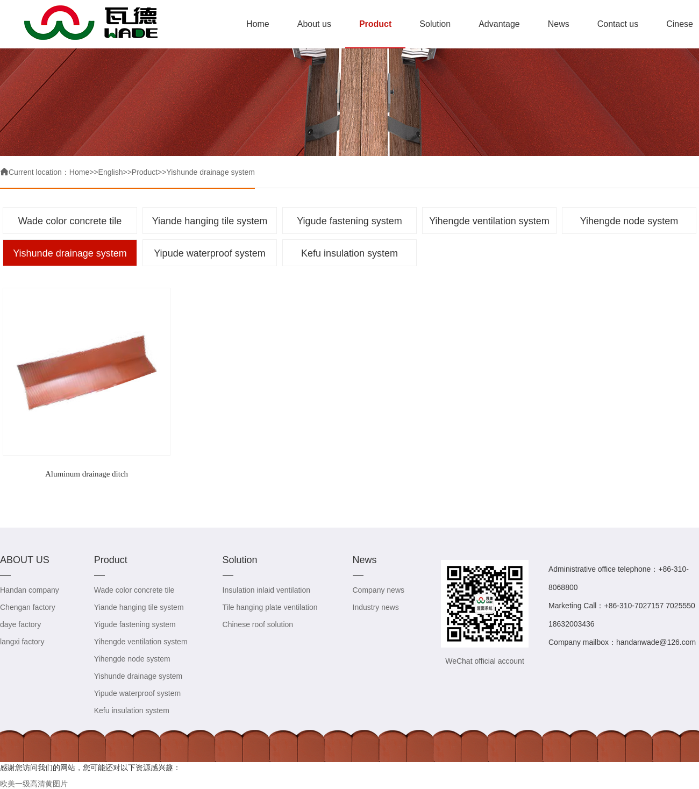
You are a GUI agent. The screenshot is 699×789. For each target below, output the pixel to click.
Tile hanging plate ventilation (270, 607)
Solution (435, 24)
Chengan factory (27, 607)
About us (314, 24)
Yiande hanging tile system (209, 221)
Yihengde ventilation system (489, 221)
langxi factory (22, 641)
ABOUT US (24, 560)
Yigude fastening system (349, 221)
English (110, 172)
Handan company (29, 590)
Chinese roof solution (258, 624)
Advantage (499, 24)
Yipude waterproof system (209, 253)
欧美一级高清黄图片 (34, 783)
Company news (379, 590)
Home (257, 24)
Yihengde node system (629, 221)
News (558, 24)
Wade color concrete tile (70, 221)
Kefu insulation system (349, 253)
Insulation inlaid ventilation (266, 590)
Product (375, 24)
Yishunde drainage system (210, 172)
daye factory (20, 624)
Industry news (376, 607)
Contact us (617, 24)
